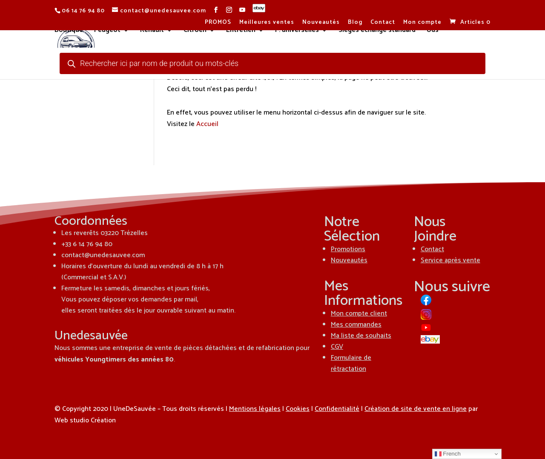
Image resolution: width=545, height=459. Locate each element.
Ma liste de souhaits (361, 335)
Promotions (348, 249)
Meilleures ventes (266, 23)
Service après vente (450, 260)
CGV (337, 347)
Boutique (68, 31)
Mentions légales (255, 409)
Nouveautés (321, 23)
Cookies (298, 409)
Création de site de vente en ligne (415, 409)
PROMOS (218, 23)
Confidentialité (337, 409)
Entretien (240, 31)
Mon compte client (359, 313)
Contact (382, 23)
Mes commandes (356, 324)
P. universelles (297, 31)
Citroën (195, 31)
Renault (152, 31)
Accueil (207, 124)
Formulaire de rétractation (351, 363)
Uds (433, 31)
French (448, 453)
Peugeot (107, 31)
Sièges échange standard (377, 31)
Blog (355, 23)
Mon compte (422, 23)
